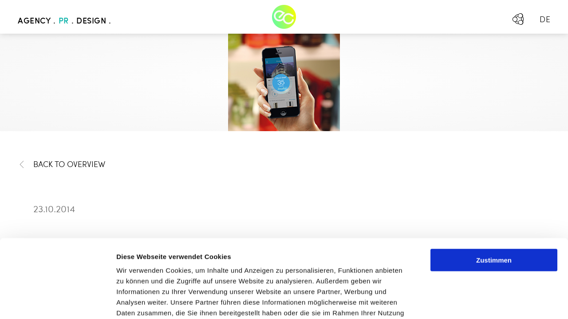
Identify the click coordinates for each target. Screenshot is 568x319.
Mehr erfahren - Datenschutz (164, 267)
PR (64, 21)
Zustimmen (494, 182)
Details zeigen (472, 301)
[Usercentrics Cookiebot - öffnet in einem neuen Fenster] (57, 301)
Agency (34, 21)
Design (91, 21)
